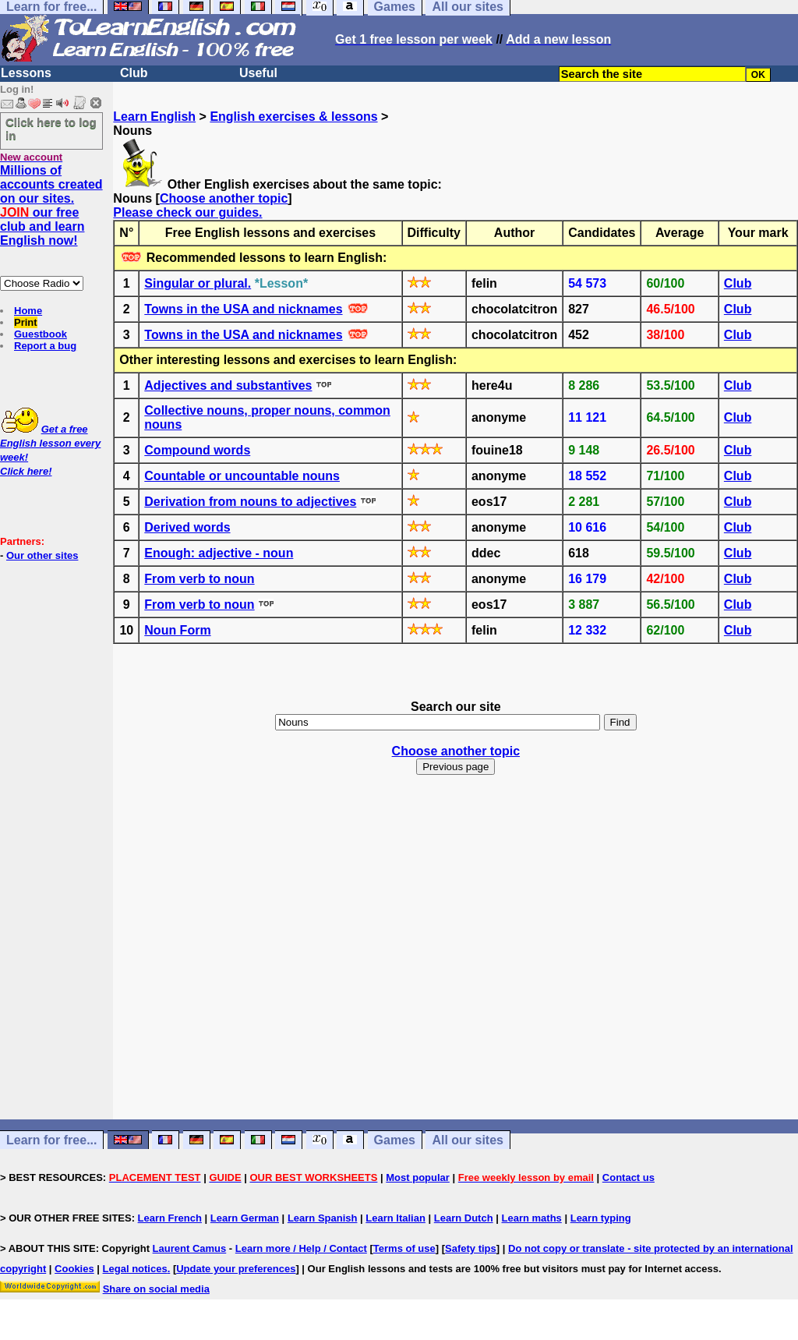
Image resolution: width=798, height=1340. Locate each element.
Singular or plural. (197, 283)
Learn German (244, 1218)
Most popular (418, 1177)
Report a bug (45, 346)
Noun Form (177, 630)
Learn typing (600, 1218)
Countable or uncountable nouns (242, 476)
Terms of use (404, 1248)
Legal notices (135, 1269)
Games (394, 1140)
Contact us (628, 1177)
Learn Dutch (463, 1218)
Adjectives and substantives (228, 385)
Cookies (74, 1269)
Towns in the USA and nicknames (243, 309)
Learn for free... (51, 1140)
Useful (258, 73)
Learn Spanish (323, 1218)
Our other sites (42, 555)
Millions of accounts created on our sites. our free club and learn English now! (51, 205)
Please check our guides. (187, 212)
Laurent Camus (190, 1248)
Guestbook (40, 334)
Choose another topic (224, 198)
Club (134, 73)
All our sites (467, 1140)
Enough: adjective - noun (218, 553)
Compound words (197, 450)
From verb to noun (199, 578)
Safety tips (470, 1248)
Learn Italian (395, 1218)
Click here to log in (51, 128)
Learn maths (532, 1218)
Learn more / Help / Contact (301, 1248)
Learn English (154, 116)
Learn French (170, 1218)
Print (25, 322)
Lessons (26, 73)
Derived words (187, 527)
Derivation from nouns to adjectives (250, 501)
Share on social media (156, 1289)
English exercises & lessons (293, 116)
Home (28, 310)
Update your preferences (235, 1269)
